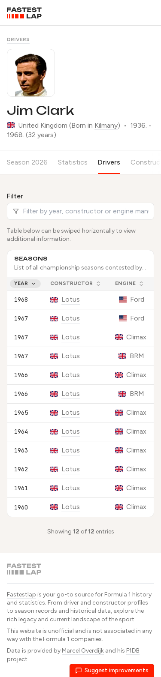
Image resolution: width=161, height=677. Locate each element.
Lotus (70, 299)
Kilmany (106, 125)
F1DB (133, 650)
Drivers (18, 39)
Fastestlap (21, 594)
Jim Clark (40, 110)
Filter (15, 196)
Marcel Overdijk (83, 650)
